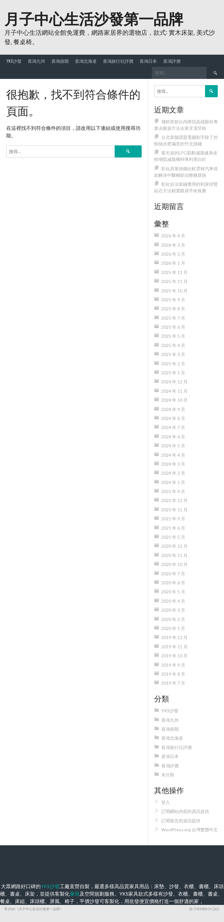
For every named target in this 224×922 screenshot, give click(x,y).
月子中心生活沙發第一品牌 (93, 18)
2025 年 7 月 (173, 318)
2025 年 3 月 (173, 354)
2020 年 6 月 (173, 582)
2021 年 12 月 (174, 500)
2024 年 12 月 (174, 381)
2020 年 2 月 (173, 619)
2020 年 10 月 (174, 564)
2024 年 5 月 (173, 445)
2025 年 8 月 (173, 308)
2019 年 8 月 (173, 674)
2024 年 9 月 (173, 409)
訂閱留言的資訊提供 (180, 820)
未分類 (167, 774)
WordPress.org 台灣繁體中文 (189, 829)
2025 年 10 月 (174, 290)
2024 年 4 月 (173, 455)
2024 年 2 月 (173, 473)
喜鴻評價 (172, 60)
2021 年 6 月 (173, 528)
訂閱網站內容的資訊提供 (185, 811)
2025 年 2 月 (173, 363)
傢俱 (75, 894)
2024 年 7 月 (173, 427)
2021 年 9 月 (173, 518)
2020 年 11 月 (174, 555)
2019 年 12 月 (174, 637)
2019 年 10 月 (174, 655)
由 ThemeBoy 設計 (204, 909)
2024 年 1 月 (173, 482)
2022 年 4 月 (173, 491)
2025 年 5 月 (173, 336)
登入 (165, 802)
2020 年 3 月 (173, 610)
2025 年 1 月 (173, 372)
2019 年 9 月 (173, 665)
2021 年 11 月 (174, 509)
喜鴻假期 (60, 60)
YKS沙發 (13, 60)
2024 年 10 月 (174, 400)
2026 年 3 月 (173, 245)
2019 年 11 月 (174, 646)
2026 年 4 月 (173, 235)
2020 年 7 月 (173, 573)
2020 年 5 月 (173, 591)
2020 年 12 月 (174, 546)
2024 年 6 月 (173, 436)
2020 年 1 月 (173, 628)
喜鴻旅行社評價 (118, 60)
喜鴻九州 (36, 60)
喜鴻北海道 (86, 60)
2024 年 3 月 (173, 464)
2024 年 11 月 (174, 391)
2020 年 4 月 (173, 601)
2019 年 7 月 (173, 683)
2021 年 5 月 (173, 537)
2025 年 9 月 (173, 299)
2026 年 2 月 (173, 254)
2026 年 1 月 (173, 263)
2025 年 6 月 (173, 327)
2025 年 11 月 (174, 281)
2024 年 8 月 (173, 418)
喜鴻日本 (148, 60)
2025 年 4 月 (173, 345)
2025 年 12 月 (174, 272)
